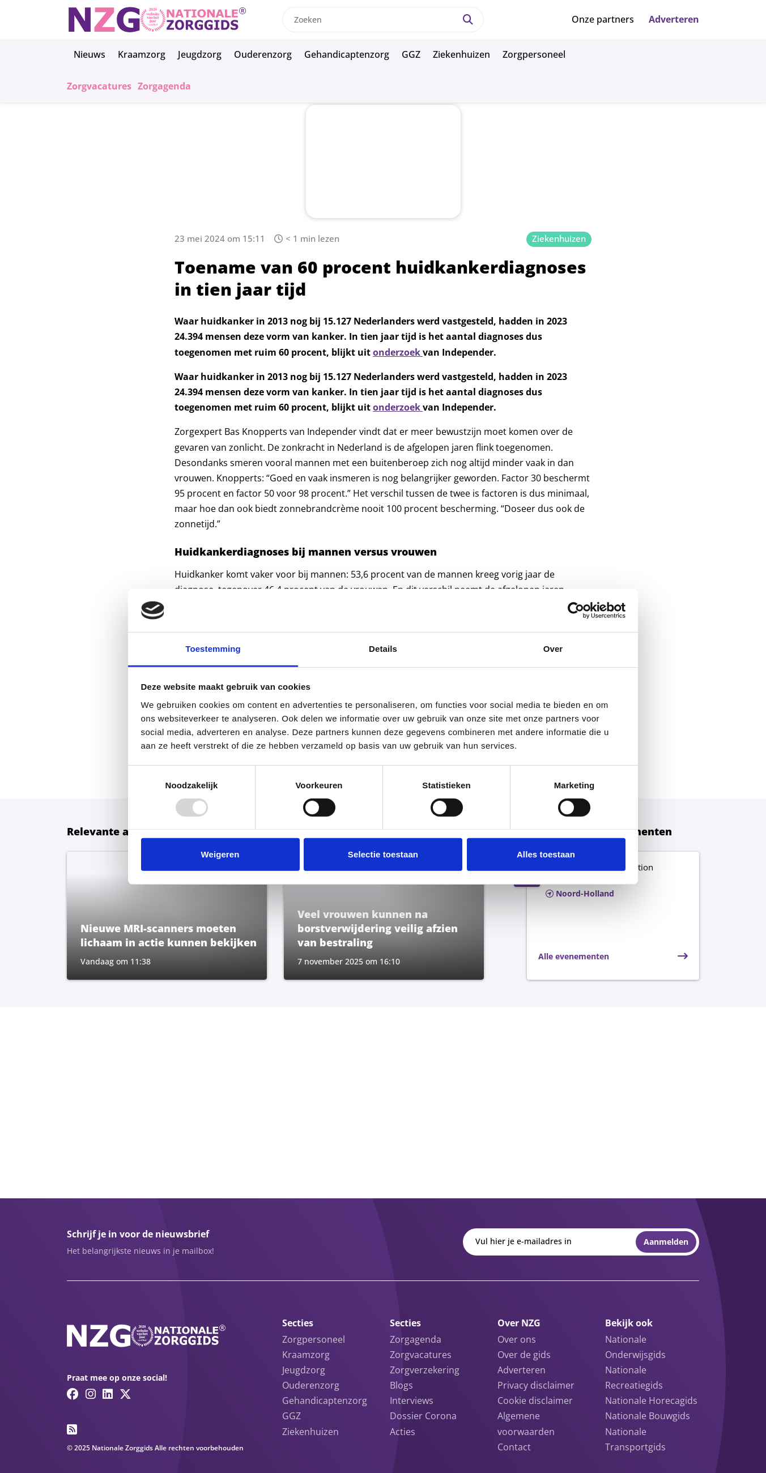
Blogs (401, 1385)
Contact (514, 1447)
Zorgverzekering (424, 1370)
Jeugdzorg (200, 54)
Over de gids (524, 1354)
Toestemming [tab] (213, 649)
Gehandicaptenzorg (346, 54)
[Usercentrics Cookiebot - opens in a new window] (575, 610)
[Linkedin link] (108, 1394)
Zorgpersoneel (534, 54)
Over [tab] (553, 649)
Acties (402, 1431)
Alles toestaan (546, 854)
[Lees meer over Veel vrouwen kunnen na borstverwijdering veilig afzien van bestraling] (384, 916)
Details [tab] (383, 649)
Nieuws (89, 54)
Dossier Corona (423, 1416)
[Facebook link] (73, 1394)
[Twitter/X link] (125, 1394)
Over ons (516, 1339)
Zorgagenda (164, 86)
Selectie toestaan (383, 854)
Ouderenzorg (263, 54)
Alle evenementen (573, 956)
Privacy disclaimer (535, 1385)
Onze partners (603, 19)
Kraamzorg (141, 54)
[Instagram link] (91, 1394)
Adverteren (674, 19)
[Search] (468, 19)
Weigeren (220, 854)
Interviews (411, 1400)
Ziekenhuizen (461, 54)
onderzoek (398, 352)
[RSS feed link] (72, 1429)
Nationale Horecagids (651, 1400)
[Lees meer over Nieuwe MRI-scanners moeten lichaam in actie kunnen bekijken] (167, 916)
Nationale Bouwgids (647, 1416)
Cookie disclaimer (535, 1400)
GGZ (411, 54)
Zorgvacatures (99, 86)
